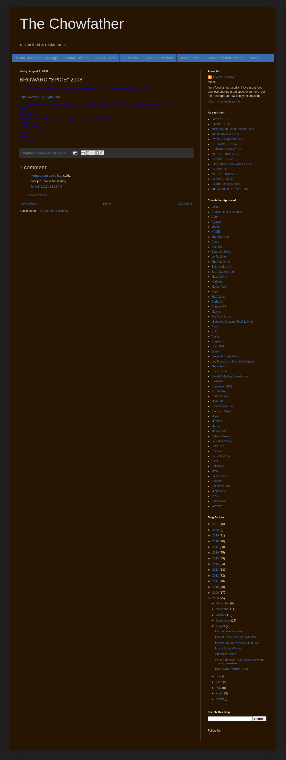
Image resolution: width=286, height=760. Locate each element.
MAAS (215, 226)
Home (253, 58)
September (223, 620)
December (223, 603)
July (219, 676)
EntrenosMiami (221, 266)
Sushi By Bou (220, 371)
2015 (216, 558)
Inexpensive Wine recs (230, 631)
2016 (216, 552)
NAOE (215, 231)
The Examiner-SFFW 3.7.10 (229, 189)
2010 (216, 587)
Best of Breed (190, 58)
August (221, 626)
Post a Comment (36, 195)
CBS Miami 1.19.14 (224, 144)
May (219, 688)
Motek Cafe (218, 431)
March (220, 699)
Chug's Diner (219, 396)
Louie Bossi (219, 476)
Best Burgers (106, 58)
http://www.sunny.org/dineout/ (41, 97)
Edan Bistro (219, 346)
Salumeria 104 (220, 486)
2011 (216, 581)
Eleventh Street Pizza (225, 356)
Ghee (215, 461)
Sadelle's (217, 381)
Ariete (215, 241)
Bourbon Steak (221, 251)
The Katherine (220, 261)
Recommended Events (225, 58)
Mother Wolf (219, 286)
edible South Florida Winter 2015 (232, 129)
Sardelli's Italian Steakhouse (229, 376)
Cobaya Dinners (77, 58)
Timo (214, 471)
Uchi (214, 331)
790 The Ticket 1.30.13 (226, 154)
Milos (214, 416)
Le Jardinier (219, 256)
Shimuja (216, 451)
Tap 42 (215, 496)
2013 (216, 569)
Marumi (216, 426)
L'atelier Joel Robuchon (226, 212)
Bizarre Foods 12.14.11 (226, 184)
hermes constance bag (46, 175)
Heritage (216, 281)
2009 (216, 592)
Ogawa (216, 222)
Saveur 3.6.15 (220, 124)
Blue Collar (218, 501)
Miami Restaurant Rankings (37, 58)
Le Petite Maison (222, 441)
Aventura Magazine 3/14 (227, 139)
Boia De (216, 247)
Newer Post (28, 203)
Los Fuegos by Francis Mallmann (233, 361)
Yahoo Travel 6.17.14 (225, 134)
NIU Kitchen (219, 391)
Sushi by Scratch (222, 316)
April (219, 693)
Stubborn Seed (221, 411)
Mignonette (218, 491)
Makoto (216, 311)
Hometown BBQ (221, 386)
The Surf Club (220, 236)
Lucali (215, 207)
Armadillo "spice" (226, 654)
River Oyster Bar (222, 406)
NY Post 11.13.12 (222, 169)
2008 (216, 598)
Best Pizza (131, 58)
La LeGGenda (220, 456)
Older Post (185, 203)
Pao (214, 326)
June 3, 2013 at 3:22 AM (46, 186)
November (223, 609)
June (219, 682)
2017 (216, 547)
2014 (216, 564)
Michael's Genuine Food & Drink (232, 321)
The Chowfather (72, 23)
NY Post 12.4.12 (222, 159)
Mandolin (217, 421)
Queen (215, 351)
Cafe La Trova (220, 436)
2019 (216, 535)
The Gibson (219, 366)
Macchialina (219, 276)
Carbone (217, 301)
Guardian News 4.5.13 (226, 149)
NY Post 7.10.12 (222, 179)
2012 (216, 575)
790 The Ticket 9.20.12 (226, 174)
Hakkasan (217, 466)
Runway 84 (218, 306)
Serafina (216, 481)
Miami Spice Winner (228, 648)
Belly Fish (217, 446)
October (221, 615)
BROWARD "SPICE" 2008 (232, 669)
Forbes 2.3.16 (220, 119)
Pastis (215, 336)
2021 (216, 524)
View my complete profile (224, 101)
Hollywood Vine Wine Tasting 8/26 (237, 643)
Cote (214, 216)
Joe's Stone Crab (222, 271)
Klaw (214, 291)
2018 (216, 541)
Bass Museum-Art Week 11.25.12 (233, 164)
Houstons (217, 341)
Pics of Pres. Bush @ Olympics (235, 637)
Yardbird (216, 506)
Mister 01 (217, 401)
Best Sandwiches (159, 58)
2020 (216, 530)
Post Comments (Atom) (52, 211)
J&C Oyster (218, 296)
